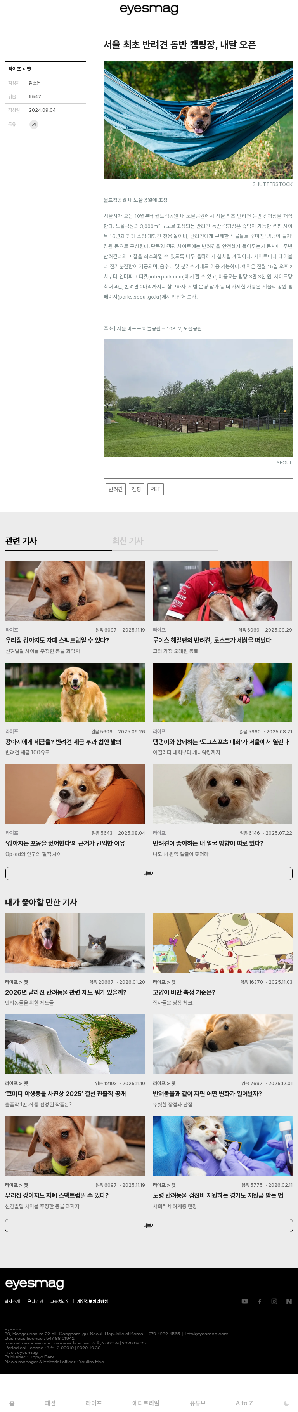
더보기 (149, 897)
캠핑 (136, 489)
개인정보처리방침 (92, 1339)
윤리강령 (35, 1339)
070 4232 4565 (164, 1372)
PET (156, 489)
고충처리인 (60, 1339)
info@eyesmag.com (207, 1372)
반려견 (116, 489)
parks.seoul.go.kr (139, 297)
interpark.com (166, 276)
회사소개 (12, 1339)
